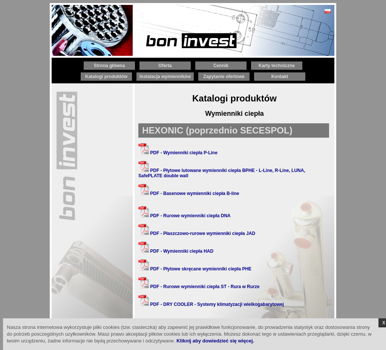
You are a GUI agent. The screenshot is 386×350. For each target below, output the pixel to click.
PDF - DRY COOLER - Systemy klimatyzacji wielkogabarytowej (211, 304)
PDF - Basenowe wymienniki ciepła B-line (188, 193)
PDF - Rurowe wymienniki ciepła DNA (184, 215)
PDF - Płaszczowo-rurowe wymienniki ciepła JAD (196, 233)
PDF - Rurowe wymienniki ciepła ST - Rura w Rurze (198, 286)
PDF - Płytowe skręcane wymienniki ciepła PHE (194, 269)
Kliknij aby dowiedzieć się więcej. (215, 341)
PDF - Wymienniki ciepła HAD (175, 251)
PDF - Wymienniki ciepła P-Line (178, 152)
